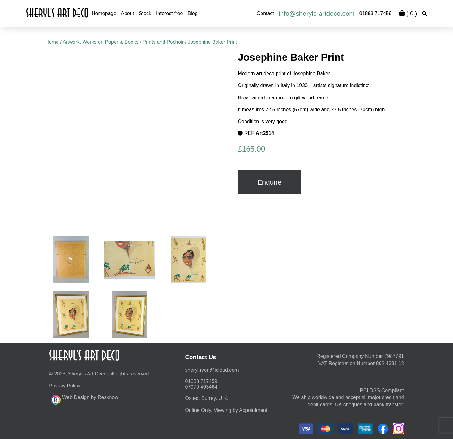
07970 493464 (201, 387)
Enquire (269, 182)
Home (52, 42)
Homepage (104, 13)
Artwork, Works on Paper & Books (100, 42)
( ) (408, 13)
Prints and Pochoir (163, 42)
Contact (265, 13)
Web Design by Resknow (84, 399)
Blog (192, 13)
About (127, 13)
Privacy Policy (64, 385)
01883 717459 (375, 13)
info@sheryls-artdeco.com (317, 13)
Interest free (169, 13)
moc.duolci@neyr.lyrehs (212, 370)
